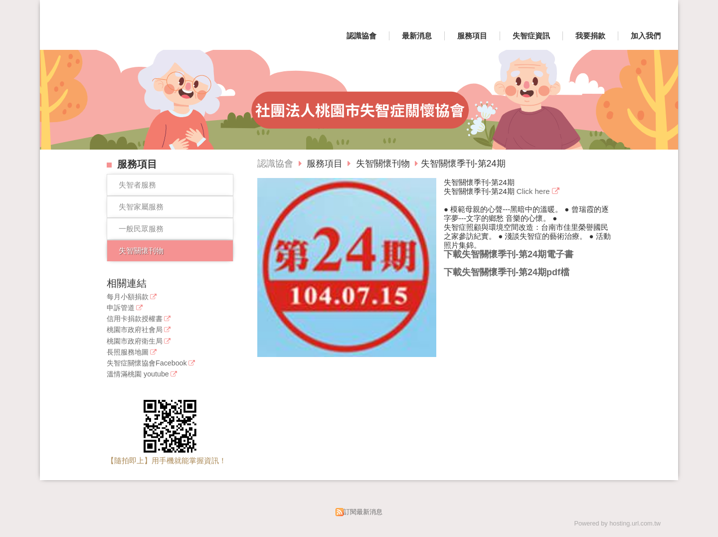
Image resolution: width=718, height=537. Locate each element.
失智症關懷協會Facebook (147, 363)
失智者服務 (137, 184)
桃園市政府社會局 (135, 330)
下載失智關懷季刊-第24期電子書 (508, 254)
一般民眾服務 (141, 228)
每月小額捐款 (128, 297)
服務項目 (326, 164)
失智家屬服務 (141, 206)
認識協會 (275, 164)
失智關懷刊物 (141, 250)
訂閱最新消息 (363, 512)
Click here (534, 191)
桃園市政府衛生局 (135, 341)
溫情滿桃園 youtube (138, 374)
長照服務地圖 (128, 352)
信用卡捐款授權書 (135, 319)
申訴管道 (121, 308)
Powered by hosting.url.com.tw (617, 523)
